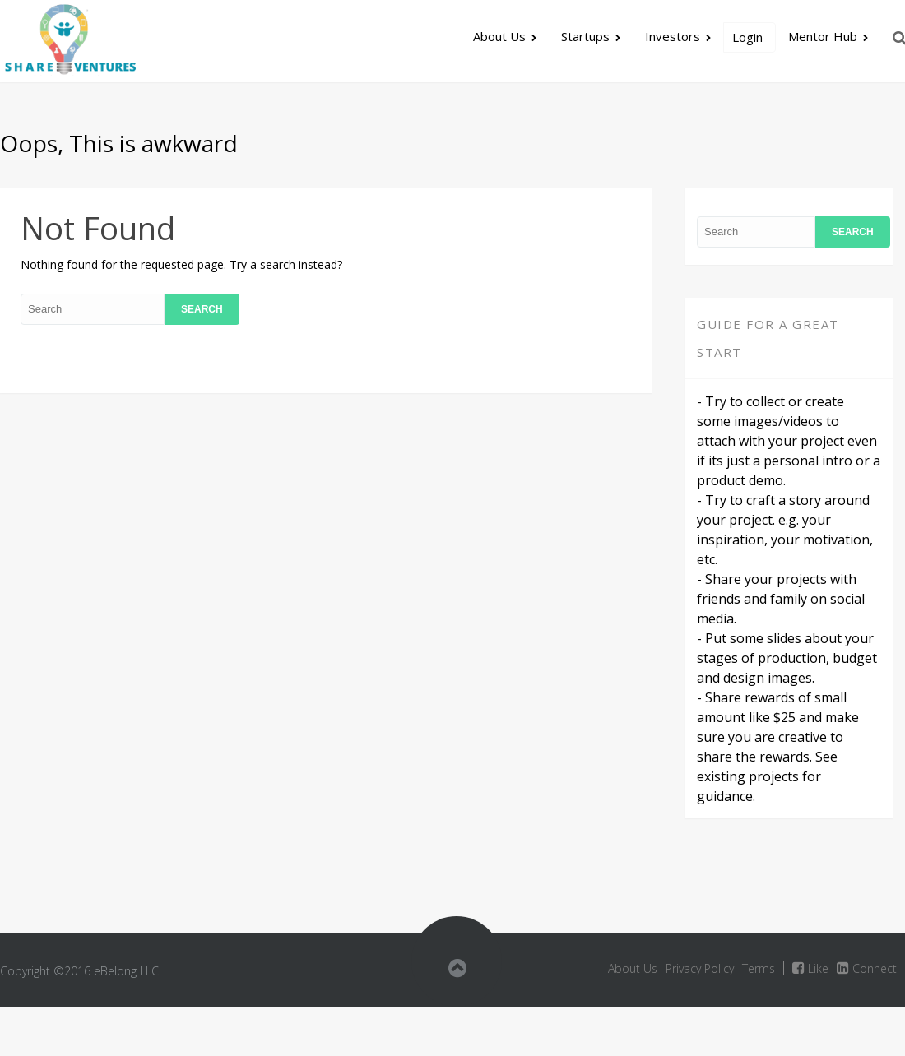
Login (747, 37)
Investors (672, 36)
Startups (585, 36)
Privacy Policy (700, 968)
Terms (758, 968)
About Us (499, 36)
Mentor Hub (822, 36)
